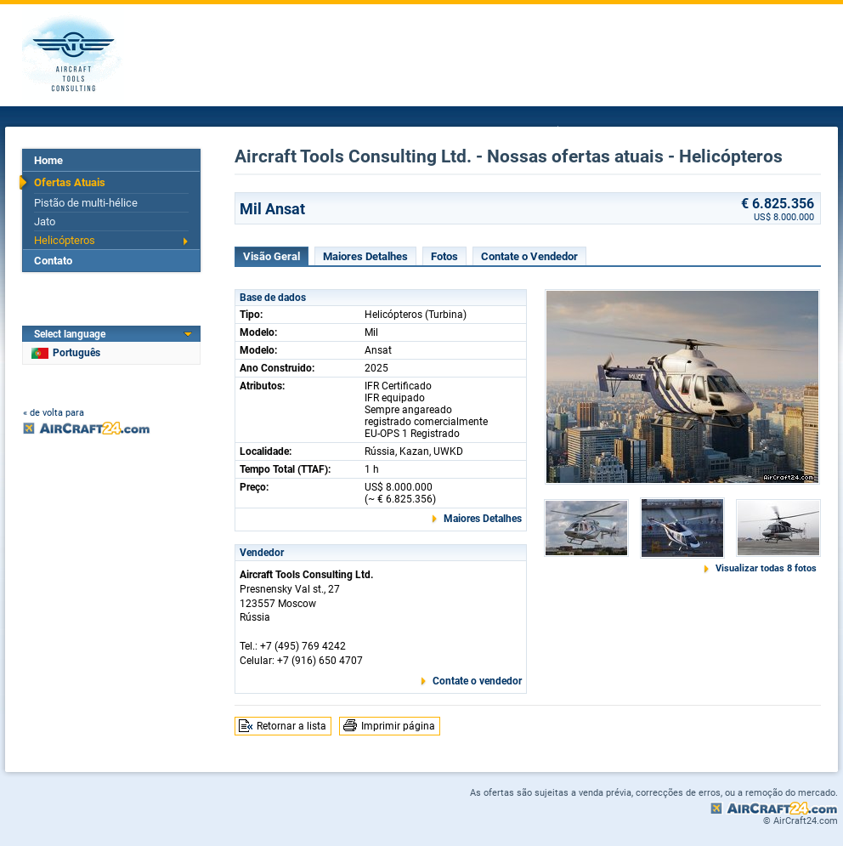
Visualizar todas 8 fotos (766, 568)
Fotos (444, 256)
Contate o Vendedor (529, 256)
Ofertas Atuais (69, 182)
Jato (44, 221)
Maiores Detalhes (365, 256)
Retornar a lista (291, 726)
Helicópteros (64, 240)
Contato (53, 260)
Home (48, 160)
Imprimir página (398, 726)
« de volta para (53, 412)
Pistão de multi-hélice (86, 202)
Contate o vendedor (477, 681)
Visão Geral (271, 256)
